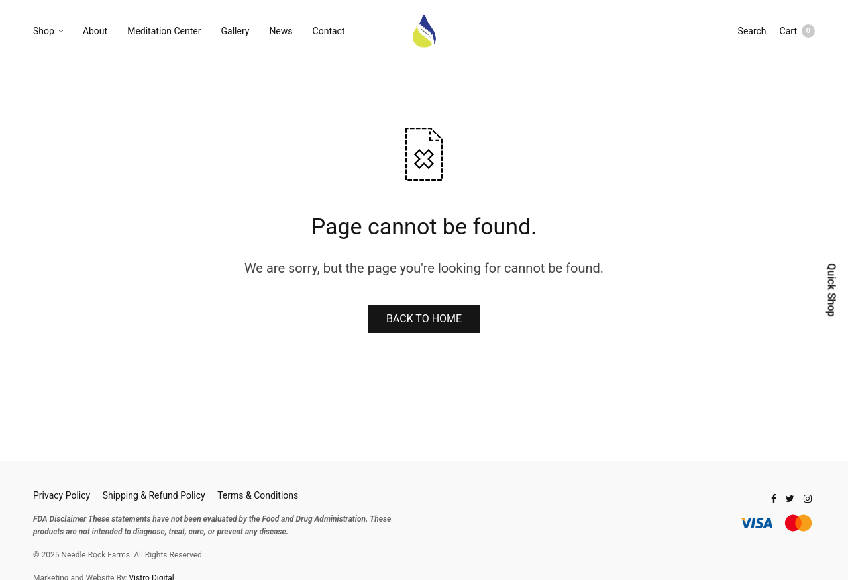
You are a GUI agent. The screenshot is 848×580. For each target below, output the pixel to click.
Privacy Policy (61, 495)
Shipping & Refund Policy (154, 495)
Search (752, 31)
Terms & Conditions (257, 495)
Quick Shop (831, 289)
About (95, 31)
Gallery (235, 31)
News (280, 31)
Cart (797, 31)
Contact (329, 31)
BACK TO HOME (424, 319)
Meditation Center (164, 31)
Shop (43, 31)
